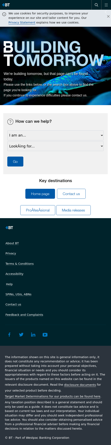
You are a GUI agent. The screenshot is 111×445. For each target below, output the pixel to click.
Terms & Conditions (19, 263)
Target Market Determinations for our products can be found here (52, 396)
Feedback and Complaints (24, 314)
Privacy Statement (22, 22)
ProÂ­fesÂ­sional (38, 210)
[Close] (106, 16)
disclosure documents (80, 384)
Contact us (71, 194)
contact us (79, 95)
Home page (40, 194)
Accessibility (14, 273)
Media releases (73, 210)
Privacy (10, 253)
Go (15, 161)
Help (9, 284)
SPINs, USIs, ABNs (18, 294)
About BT (12, 243)
